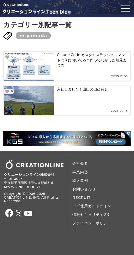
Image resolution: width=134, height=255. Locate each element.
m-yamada (33, 35)
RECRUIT (81, 197)
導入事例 (80, 180)
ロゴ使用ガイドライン (91, 206)
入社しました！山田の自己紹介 (82, 89)
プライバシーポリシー (91, 223)
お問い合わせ (84, 189)
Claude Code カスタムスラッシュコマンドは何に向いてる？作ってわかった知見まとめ (91, 59)
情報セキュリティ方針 (91, 214)
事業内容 (80, 172)
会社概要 (80, 163)
